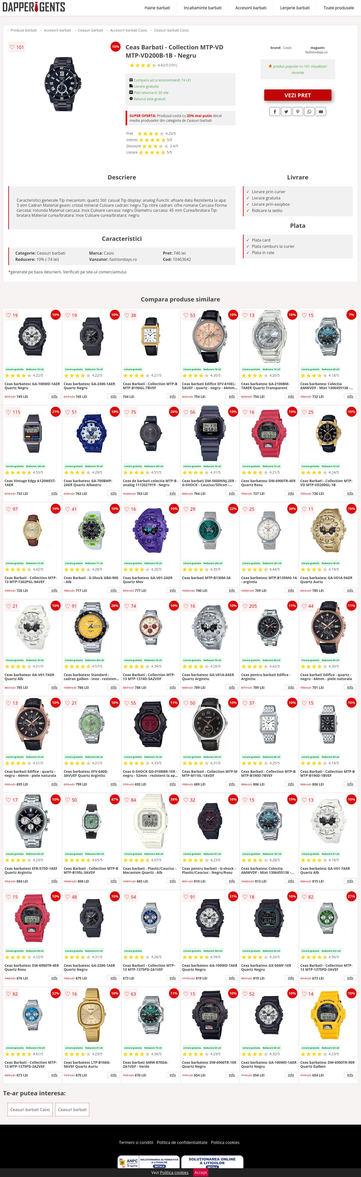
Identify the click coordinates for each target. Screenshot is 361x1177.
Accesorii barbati (250, 8)
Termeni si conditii (136, 1142)
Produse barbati (24, 30)
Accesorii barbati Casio (128, 30)
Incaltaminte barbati (203, 8)
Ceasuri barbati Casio (171, 30)
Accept (201, 1172)
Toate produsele (339, 8)
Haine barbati (157, 8)
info (54, 396)
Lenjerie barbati (295, 8)
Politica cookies (225, 1142)
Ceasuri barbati (90, 30)
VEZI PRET (298, 95)
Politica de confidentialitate (182, 1142)
